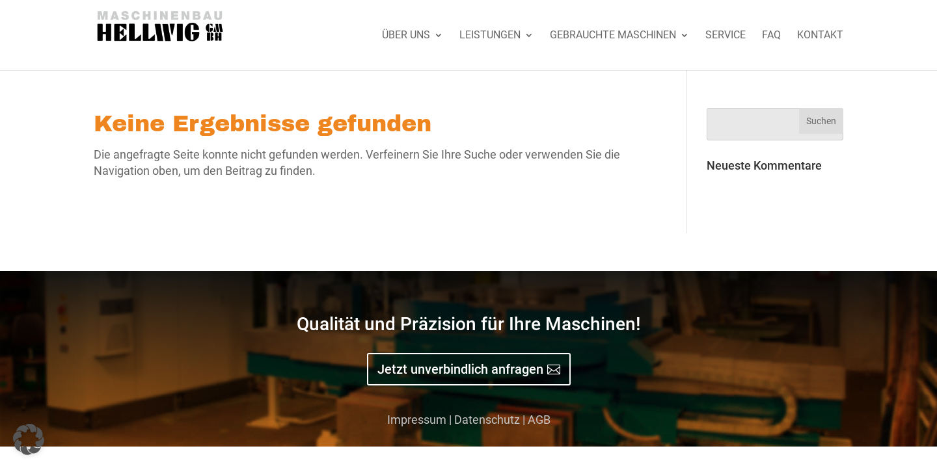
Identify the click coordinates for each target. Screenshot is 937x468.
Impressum (416, 419)
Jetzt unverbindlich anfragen (460, 369)
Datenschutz (487, 419)
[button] (28, 439)
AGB (539, 419)
